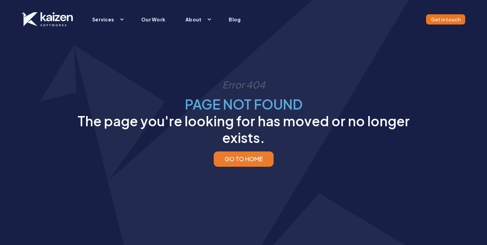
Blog (235, 19)
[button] (106, 19)
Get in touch (445, 19)
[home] (47, 19)
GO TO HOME (244, 159)
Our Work (153, 19)
